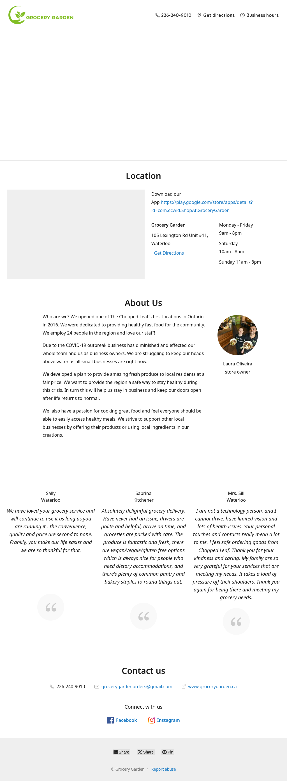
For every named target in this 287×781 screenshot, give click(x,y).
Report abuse (163, 769)
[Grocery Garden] (41, 15)
